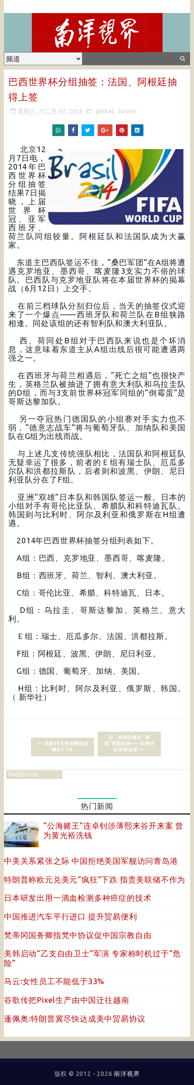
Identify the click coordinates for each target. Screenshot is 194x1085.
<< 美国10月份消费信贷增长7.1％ (62, 746)
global (104, 111)
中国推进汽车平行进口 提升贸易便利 (70, 916)
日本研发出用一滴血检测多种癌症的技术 (77, 897)
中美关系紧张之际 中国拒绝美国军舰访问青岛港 (91, 860)
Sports (127, 111)
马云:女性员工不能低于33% (54, 981)
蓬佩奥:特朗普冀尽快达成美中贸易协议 (74, 1018)
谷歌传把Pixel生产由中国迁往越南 (66, 999)
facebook (23, 774)
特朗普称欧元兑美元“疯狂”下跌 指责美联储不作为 (94, 879)
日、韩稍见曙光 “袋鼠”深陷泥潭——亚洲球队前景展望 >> (129, 743)
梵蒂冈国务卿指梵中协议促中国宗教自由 (77, 935)
